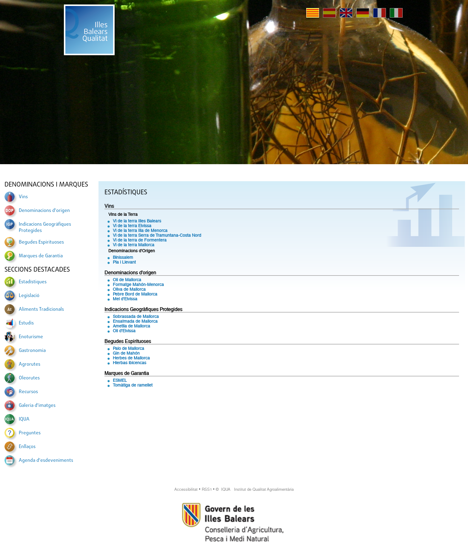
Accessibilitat (186, 489)
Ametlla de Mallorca (131, 326)
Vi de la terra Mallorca (133, 244)
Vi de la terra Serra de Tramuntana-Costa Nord (157, 235)
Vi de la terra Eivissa (132, 225)
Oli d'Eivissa (124, 330)
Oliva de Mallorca (129, 289)
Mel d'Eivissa (125, 298)
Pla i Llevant (124, 262)
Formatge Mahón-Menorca (138, 284)
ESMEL (120, 380)
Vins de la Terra (123, 214)
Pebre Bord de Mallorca (135, 294)
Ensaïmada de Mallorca (135, 321)
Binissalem (123, 257)
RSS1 (207, 489)
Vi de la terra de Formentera (140, 240)
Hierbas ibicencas (129, 362)
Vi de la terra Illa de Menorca (140, 230)
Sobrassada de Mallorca (136, 316)
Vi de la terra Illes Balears (137, 221)
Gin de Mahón (126, 353)
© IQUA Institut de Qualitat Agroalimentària (255, 489)
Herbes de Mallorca (131, 358)
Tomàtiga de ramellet (133, 385)
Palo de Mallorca (128, 348)
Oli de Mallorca (127, 279)
